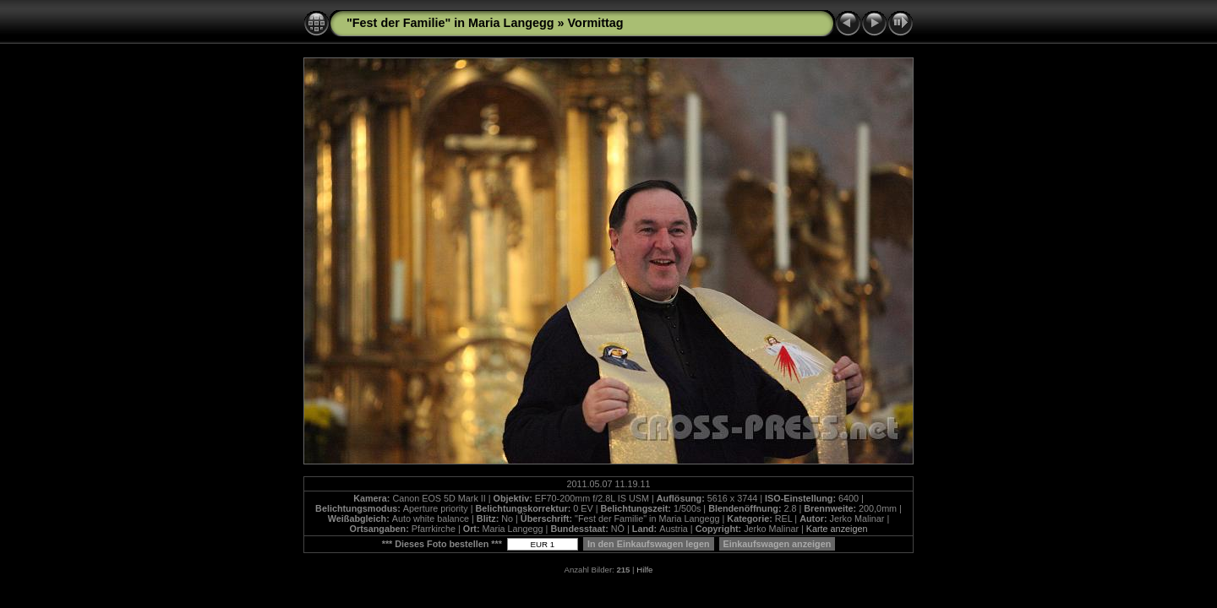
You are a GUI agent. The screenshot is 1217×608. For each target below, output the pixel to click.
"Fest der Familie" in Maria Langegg (450, 23)
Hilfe (644, 569)
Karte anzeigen (837, 529)
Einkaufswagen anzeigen (777, 544)
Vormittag (596, 23)
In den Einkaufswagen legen (648, 544)
